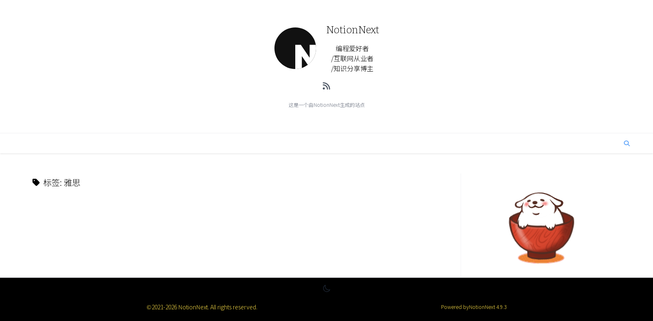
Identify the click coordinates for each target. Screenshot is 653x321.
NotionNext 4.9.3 (487, 306)
